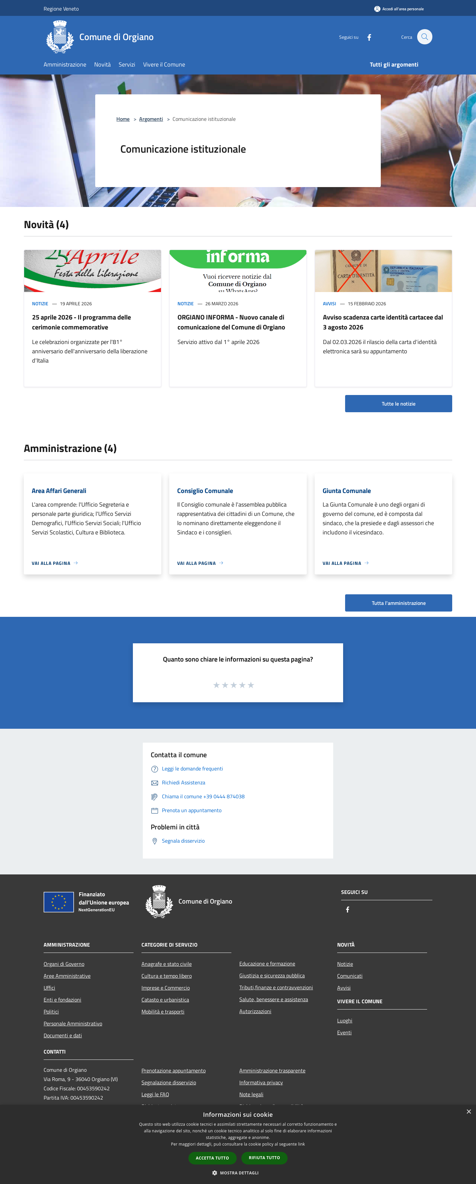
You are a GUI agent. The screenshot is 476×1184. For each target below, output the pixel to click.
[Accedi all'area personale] (399, 9)
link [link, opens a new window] (301, 1144)
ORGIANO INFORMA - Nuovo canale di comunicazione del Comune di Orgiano (231, 322)
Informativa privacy (261, 1082)
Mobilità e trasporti (162, 1011)
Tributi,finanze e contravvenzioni (276, 987)
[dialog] (238, 1144)
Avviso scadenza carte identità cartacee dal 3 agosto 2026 (383, 322)
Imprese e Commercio (165, 988)
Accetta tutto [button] (212, 1158)
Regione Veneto (61, 9)
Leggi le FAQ (155, 1094)
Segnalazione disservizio (168, 1082)
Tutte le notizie (399, 404)
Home (123, 119)
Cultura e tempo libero (166, 976)
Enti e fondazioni (62, 1000)
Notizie (40, 303)
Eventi (344, 1032)
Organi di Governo (64, 964)
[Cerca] (424, 37)
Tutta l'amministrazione (399, 603)
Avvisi (329, 303)
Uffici (49, 988)
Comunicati (350, 976)
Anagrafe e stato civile (166, 964)
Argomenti (151, 119)
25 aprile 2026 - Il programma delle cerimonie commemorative (81, 322)
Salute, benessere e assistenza (273, 999)
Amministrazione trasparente (272, 1070)
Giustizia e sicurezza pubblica (272, 975)
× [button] (468, 1112)
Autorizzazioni (255, 1011)
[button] (238, 1172)
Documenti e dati (63, 1035)
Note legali (251, 1094)
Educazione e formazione (267, 963)
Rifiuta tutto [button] (264, 1157)
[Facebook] (365, 36)
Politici (51, 1011)
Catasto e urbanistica (165, 1000)
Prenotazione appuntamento (173, 1070)
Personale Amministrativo (73, 1023)
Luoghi (344, 1020)
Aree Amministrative (67, 976)
